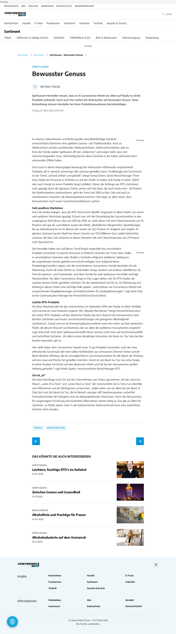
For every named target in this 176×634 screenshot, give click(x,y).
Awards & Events (117, 23)
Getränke (59, 37)
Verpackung (152, 37)
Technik (98, 23)
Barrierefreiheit (84, 6)
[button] (46, 86)
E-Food (38, 23)
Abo (23, 6)
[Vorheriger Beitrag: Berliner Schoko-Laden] (36, 441)
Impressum (47, 6)
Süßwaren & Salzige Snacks (32, 37)
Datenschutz (64, 6)
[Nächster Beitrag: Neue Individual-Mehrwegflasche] (140, 441)
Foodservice (53, 23)
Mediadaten (11, 6)
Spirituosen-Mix (56, 427)
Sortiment (69, 23)
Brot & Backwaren (106, 37)
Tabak (7, 37)
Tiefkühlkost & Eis (80, 37)
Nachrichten (11, 23)
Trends (38, 427)
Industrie (84, 23)
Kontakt (33, 6)
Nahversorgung (131, 37)
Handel (26, 23)
